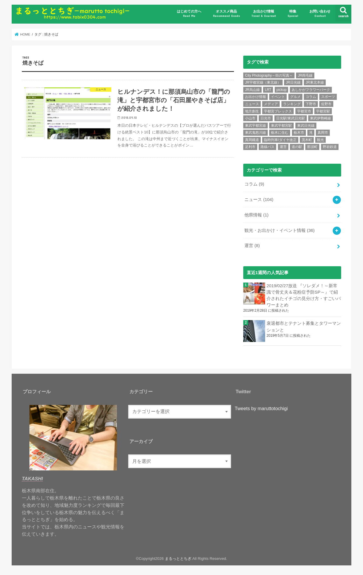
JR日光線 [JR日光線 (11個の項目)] (293, 82)
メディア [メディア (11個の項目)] (271, 104)
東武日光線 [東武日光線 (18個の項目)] (306, 126)
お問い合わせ (319, 13)
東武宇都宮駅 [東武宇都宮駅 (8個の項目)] (281, 126)
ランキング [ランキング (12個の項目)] (292, 104)
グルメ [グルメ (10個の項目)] (295, 97)
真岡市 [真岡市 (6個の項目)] (323, 132)
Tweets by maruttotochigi (261, 408)
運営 (252, 245)
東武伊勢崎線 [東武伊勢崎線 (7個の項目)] (320, 118)
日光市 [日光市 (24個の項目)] (265, 118)
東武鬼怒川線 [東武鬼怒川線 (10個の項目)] (255, 132)
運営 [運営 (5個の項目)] (283, 147)
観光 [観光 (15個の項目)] (320, 140)
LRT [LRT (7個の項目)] (268, 90)
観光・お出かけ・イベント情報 (279, 230)
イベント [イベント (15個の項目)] (278, 97)
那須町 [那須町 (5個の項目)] (312, 147)
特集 (293, 13)
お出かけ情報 (263, 13)
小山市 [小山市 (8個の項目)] (250, 118)
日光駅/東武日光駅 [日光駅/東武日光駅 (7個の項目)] (290, 118)
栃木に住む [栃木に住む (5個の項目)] (279, 132)
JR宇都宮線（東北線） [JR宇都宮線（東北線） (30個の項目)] (263, 82)
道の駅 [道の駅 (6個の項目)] (297, 147)
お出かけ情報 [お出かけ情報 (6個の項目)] (255, 97)
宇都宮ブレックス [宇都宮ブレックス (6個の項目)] (278, 111)
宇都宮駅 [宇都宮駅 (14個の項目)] (323, 111)
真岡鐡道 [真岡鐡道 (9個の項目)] (252, 140)
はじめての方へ (189, 13)
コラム (254, 184)
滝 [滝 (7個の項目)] (311, 132)
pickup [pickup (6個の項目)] (281, 90)
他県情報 (256, 215)
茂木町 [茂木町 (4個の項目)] (307, 140)
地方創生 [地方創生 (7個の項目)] (252, 111)
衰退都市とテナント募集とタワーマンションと (304, 326)
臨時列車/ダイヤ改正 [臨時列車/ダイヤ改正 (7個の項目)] (280, 140)
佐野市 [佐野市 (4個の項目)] (326, 104)
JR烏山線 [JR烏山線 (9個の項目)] (252, 90)
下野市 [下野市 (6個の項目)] (311, 104)
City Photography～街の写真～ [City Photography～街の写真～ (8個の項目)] (269, 75)
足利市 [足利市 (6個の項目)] (250, 147)
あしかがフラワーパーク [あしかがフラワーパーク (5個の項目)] (311, 90)
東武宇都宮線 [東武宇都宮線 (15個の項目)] (255, 126)
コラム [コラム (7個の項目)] (311, 97)
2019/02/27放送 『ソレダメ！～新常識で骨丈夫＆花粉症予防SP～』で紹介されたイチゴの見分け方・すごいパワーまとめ (304, 295)
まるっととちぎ (178, 558)
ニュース (258, 199)
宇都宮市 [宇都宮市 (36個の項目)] (304, 111)
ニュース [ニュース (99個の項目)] (252, 104)
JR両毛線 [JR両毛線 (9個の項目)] (305, 75)
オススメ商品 (226, 13)
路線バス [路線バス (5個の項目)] (267, 147)
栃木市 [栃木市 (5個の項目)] (299, 132)
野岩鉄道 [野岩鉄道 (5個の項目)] (330, 147)
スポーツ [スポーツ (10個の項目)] (328, 97)
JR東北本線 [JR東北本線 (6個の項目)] (315, 82)
